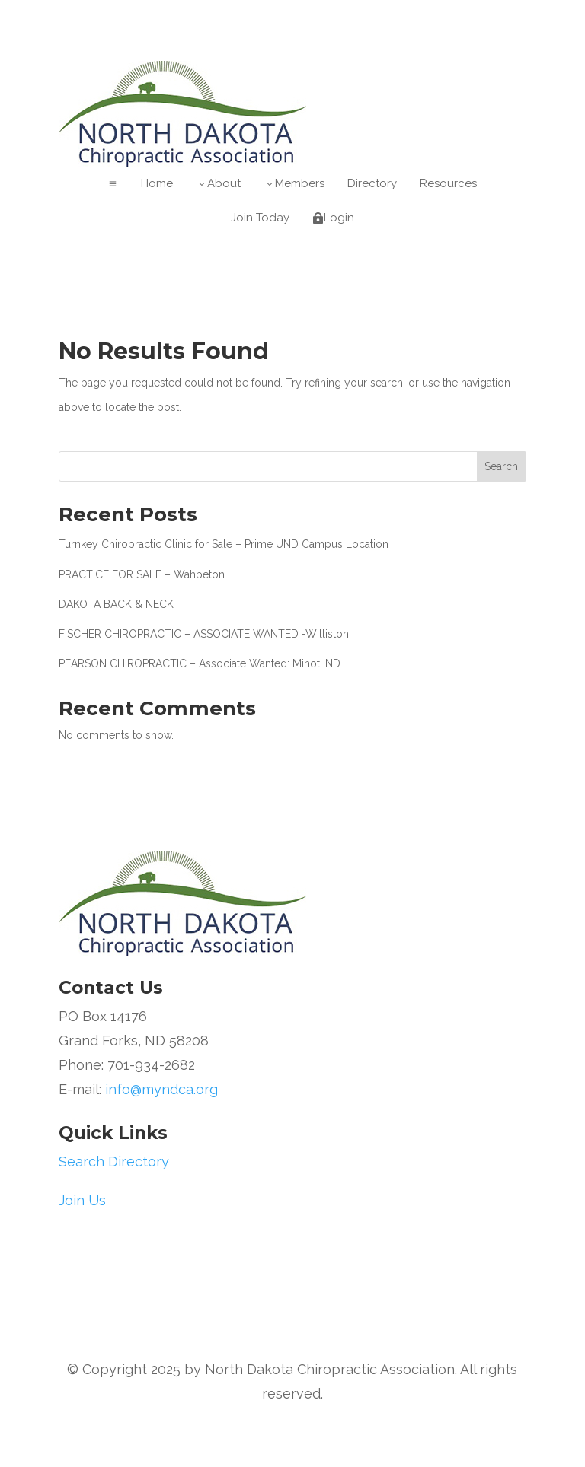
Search (501, 466)
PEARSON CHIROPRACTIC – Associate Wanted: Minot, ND (199, 663)
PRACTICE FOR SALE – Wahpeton (142, 574)
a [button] (112, 184)
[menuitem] (156, 184)
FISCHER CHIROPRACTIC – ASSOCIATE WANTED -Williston (204, 634)
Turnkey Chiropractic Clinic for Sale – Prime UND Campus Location (223, 544)
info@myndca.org (161, 1089)
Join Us (82, 1200)
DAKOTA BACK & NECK (116, 604)
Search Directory (114, 1161)
